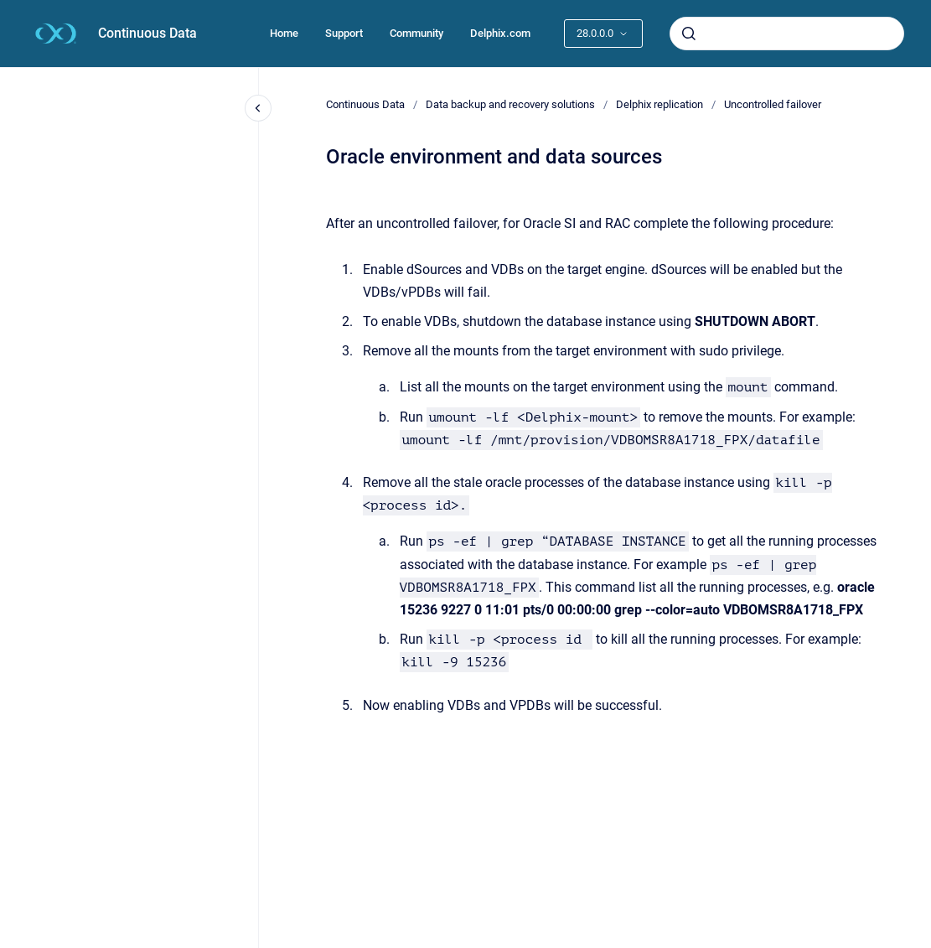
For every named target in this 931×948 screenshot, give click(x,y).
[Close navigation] (258, 108)
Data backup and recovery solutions (510, 104)
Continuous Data (147, 33)
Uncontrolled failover (772, 104)
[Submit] (688, 33)
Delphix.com (500, 33)
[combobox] (786, 33)
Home (284, 33)
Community (416, 33)
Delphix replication (659, 104)
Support (344, 33)
